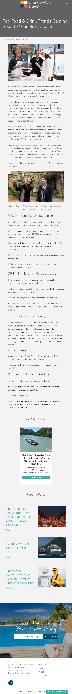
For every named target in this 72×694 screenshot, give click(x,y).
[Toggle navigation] (67, 4)
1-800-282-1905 (17, 670)
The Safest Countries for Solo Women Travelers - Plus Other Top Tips (19, 577)
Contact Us (43, 668)
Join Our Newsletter (57, 692)
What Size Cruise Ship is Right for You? (18, 548)
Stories (12, 40)
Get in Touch (51, 636)
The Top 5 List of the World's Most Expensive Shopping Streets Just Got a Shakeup (19, 517)
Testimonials (43, 676)
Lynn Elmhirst (16, 381)
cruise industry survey (28, 145)
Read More (10, 530)
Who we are (43, 665)
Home (5, 40)
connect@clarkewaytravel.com (20, 673)
